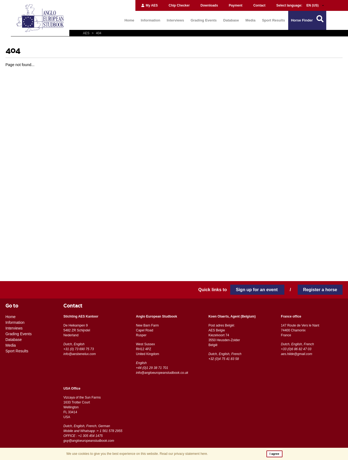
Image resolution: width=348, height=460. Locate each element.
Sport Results (273, 20)
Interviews (175, 20)
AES (86, 33)
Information (150, 20)
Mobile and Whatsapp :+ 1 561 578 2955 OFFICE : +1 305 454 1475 (92, 433)
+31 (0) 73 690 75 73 (78, 349)
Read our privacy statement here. (184, 454)
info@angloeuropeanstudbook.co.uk (162, 373)
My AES (149, 5)
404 (95, 33)
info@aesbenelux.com (79, 354)
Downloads (209, 5)
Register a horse (320, 289)
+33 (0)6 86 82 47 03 (296, 349)
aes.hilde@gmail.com (296, 354)
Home (129, 20)
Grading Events (204, 20)
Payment (236, 5)
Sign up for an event (257, 289)
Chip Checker (179, 5)
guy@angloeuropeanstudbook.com (88, 441)
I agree (274, 453)
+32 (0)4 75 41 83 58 (224, 359)
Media (251, 20)
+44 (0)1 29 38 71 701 (152, 368)
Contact (259, 5)
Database (231, 20)
